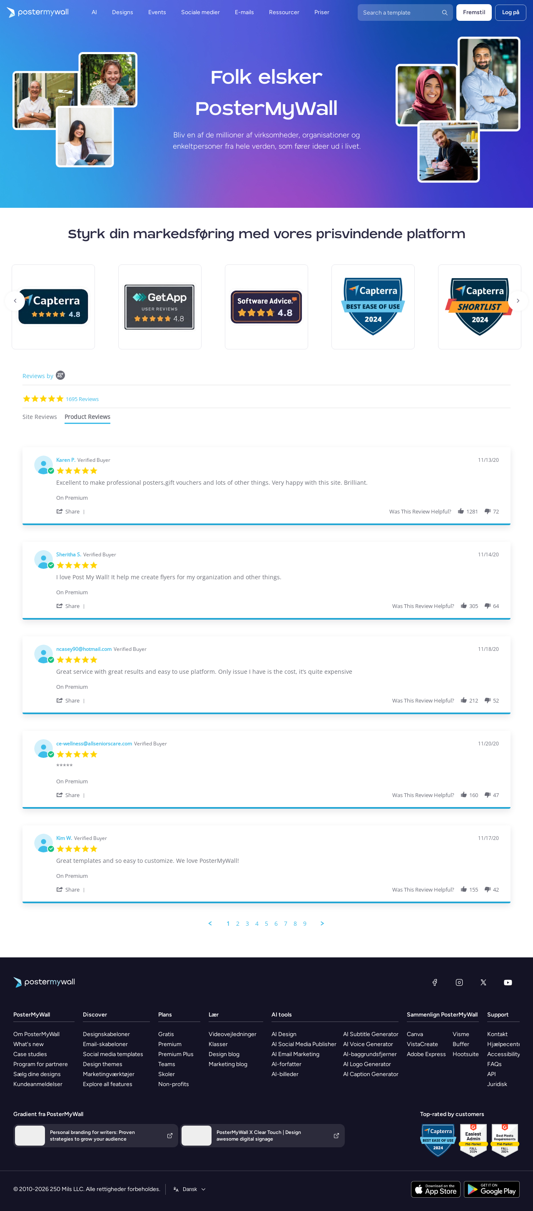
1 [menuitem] (228, 923)
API (491, 1074)
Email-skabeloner (105, 1044)
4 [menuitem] (257, 923)
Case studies (30, 1054)
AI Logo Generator (367, 1064)
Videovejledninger (233, 1034)
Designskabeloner (106, 1034)
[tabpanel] (266, 687)
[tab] (39, 418)
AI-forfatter (286, 1064)
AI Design (283, 1034)
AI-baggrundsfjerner (370, 1054)
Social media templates (113, 1054)
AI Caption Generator (371, 1074)
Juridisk (497, 1084)
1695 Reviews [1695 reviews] (82, 399)
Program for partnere (40, 1064)
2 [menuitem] (237, 923)
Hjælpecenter (505, 1044)
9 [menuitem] (304, 923)
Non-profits (173, 1084)
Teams (166, 1064)
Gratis (166, 1034)
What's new (28, 1044)
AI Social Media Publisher (303, 1044)
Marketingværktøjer (108, 1074)
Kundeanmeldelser (37, 1084)
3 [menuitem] (247, 923)
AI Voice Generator (368, 1044)
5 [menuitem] (266, 923)
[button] (72, 511)
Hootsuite (466, 1054)
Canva (415, 1034)
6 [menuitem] (276, 923)
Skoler (166, 1074)
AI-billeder (285, 1074)
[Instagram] (459, 982)
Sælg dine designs (37, 1074)
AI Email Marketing (295, 1054)
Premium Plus (176, 1054)
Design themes (102, 1064)
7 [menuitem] (285, 923)
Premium (170, 1044)
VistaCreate (422, 1044)
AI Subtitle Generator (371, 1034)
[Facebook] (434, 982)
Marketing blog (228, 1064)
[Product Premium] (277, 493)
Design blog (224, 1054)
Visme (461, 1034)
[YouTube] (508, 982)
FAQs (494, 1064)
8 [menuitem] (295, 923)
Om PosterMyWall (36, 1034)
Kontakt (497, 1034)
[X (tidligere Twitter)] (483, 982)
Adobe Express (426, 1054)
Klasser (218, 1044)
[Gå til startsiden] (34, 12)
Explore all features (107, 1084)
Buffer (461, 1044)
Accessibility (503, 1054)
